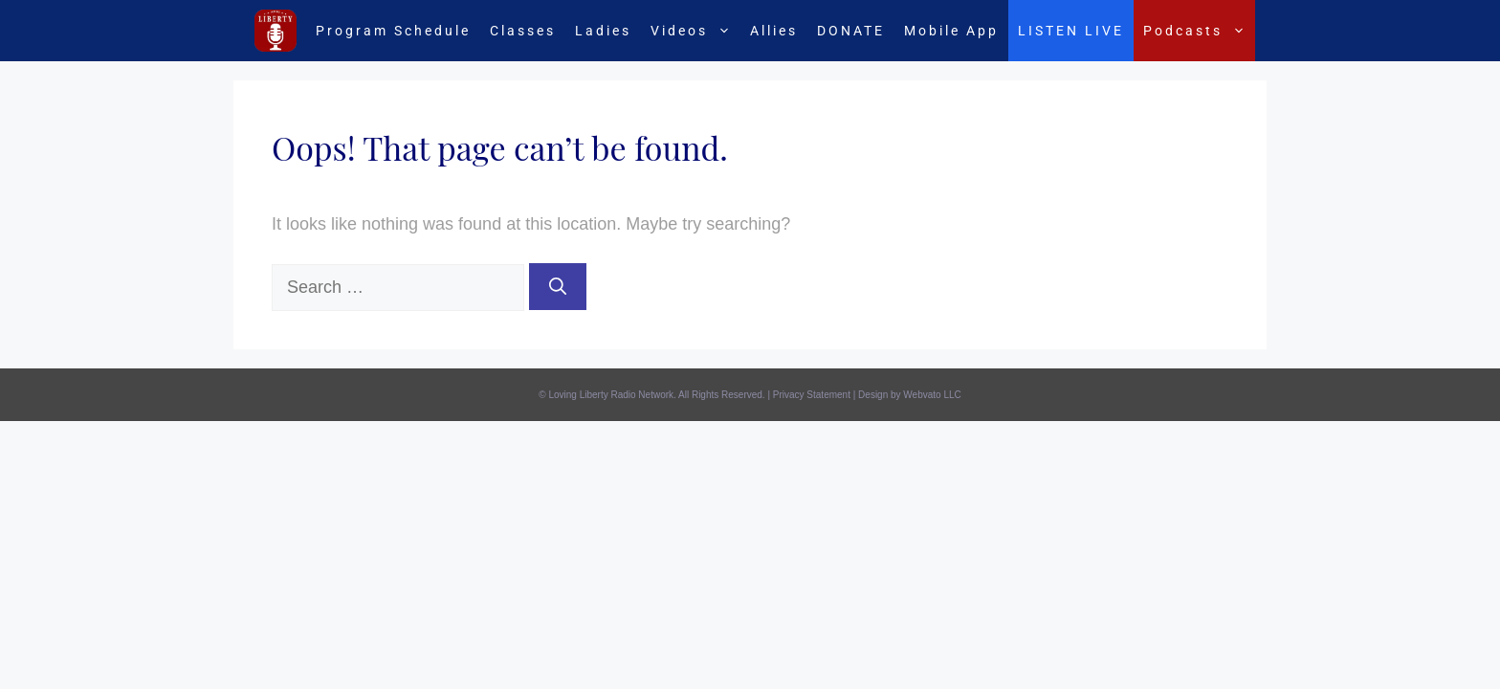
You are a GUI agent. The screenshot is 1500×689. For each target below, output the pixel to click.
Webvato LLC (931, 394)
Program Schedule (393, 30)
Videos (695, 30)
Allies (774, 30)
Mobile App (951, 30)
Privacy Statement (811, 394)
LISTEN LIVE (1071, 30)
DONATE (851, 30)
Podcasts (1199, 30)
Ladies (603, 30)
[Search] (557, 286)
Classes (523, 30)
